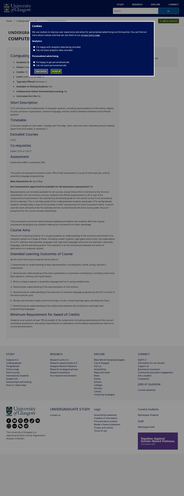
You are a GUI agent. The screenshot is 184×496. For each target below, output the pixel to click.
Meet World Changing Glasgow (109, 359)
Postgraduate (12, 366)
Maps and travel (102, 372)
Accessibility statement (105, 415)
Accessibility (100, 369)
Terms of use (100, 430)
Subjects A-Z (12, 359)
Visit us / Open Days (16, 385)
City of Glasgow (101, 363)
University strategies (104, 394)
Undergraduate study (26, 20)
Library (97, 391)
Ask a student (144, 375)
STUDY (10, 354)
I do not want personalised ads (51, 65)
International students (17, 375)
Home (9, 20)
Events (97, 378)
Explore (155, 4)
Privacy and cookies (103, 427)
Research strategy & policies (64, 369)
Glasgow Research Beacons (63, 366)
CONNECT (144, 354)
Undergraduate (13, 363)
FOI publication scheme (105, 421)
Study (120, 4)
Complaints (143, 378)
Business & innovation (149, 369)
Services (98, 388)
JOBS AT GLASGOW (149, 384)
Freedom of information (105, 418)
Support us (143, 366)
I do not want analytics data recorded (54, 50)
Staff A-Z (142, 359)
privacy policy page (90, 35)
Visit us (97, 366)
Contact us (55, 415)
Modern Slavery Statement (107, 424)
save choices (41, 71)
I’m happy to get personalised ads (52, 62)
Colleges (98, 385)
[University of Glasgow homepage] (17, 8)
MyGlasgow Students (148, 415)
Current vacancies (147, 390)
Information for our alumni (151, 363)
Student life (12, 378)
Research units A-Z (59, 359)
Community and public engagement (155, 372)
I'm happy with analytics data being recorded (58, 47)
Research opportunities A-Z (63, 363)
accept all (56, 71)
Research (137, 4)
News (97, 375)
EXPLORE (99, 354)
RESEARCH (56, 354)
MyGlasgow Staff (146, 427)
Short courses (13, 372)
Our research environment (63, 375)
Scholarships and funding (18, 381)
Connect (174, 4)
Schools (97, 381)
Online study (12, 369)
